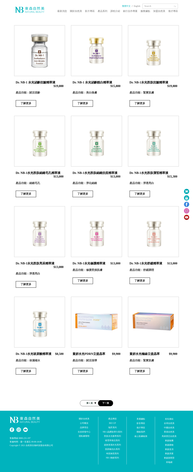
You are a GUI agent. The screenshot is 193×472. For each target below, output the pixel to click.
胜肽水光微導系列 (112, 436)
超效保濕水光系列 (112, 445)
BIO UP (112, 423)
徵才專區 (173, 11)
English (137, 6)
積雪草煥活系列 (112, 440)
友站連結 (169, 419)
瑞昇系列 (112, 427)
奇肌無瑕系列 (112, 453)
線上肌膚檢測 (140, 436)
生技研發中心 (84, 432)
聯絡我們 (141, 432)
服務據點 (145, 11)
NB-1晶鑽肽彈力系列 (112, 432)
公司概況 (84, 423)
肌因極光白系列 (112, 449)
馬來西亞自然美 (169, 436)
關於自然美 (76, 11)
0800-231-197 (25, 438)
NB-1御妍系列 (112, 458)
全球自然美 (169, 423)
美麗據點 (141, 419)
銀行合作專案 (130, 11)
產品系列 (102, 11)
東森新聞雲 (169, 458)
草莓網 (169, 462)
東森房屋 (169, 453)
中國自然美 (169, 427)
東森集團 (169, 440)
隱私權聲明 (84, 436)
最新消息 (62, 11)
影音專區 (141, 423)
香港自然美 (169, 432)
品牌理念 (84, 427)
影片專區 (90, 11)
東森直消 (169, 449)
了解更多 (26, 103)
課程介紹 (115, 11)
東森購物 (169, 445)
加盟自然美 (159, 11)
